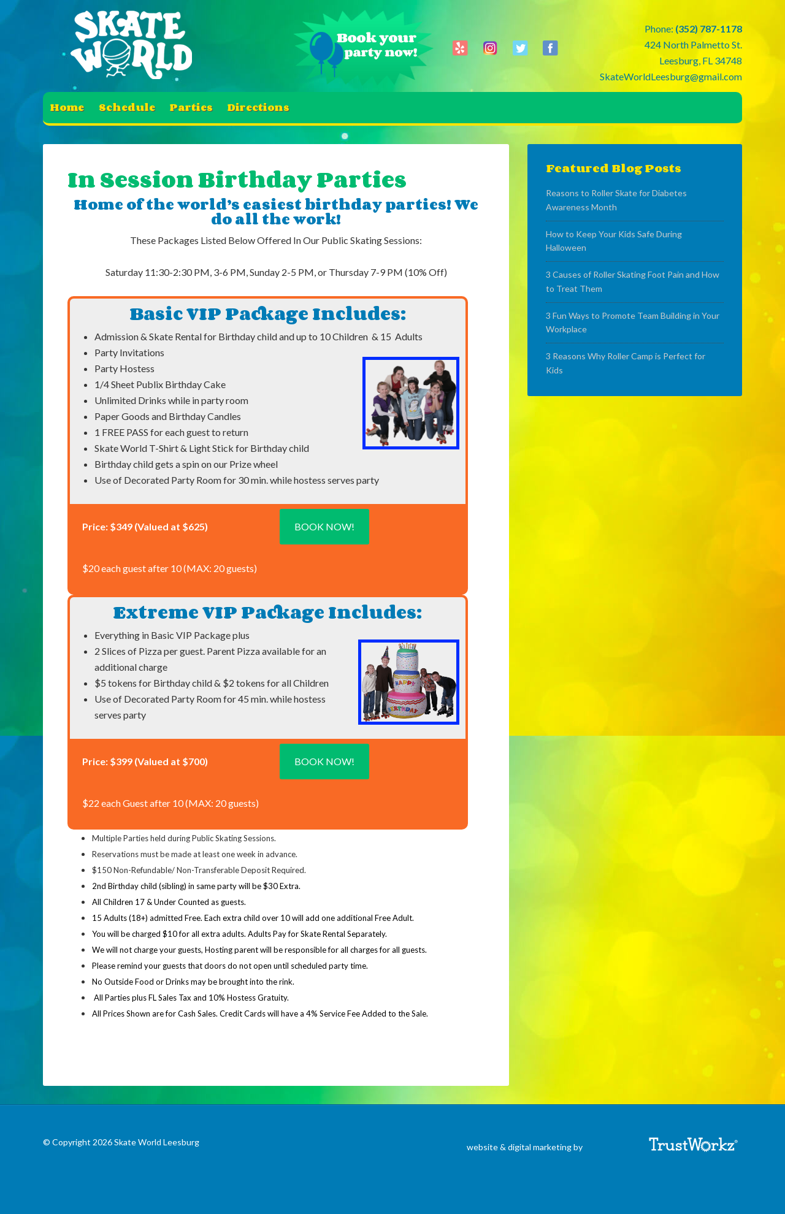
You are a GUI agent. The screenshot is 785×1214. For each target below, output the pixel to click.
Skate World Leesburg (135, 46)
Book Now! (324, 526)
